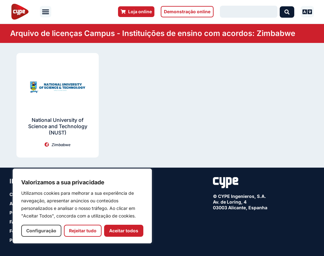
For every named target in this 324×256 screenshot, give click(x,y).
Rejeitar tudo (83, 230)
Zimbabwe (61, 144)
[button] (45, 11)
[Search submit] (287, 11)
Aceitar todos (123, 230)
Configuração (41, 230)
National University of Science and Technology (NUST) (57, 126)
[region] (82, 206)
